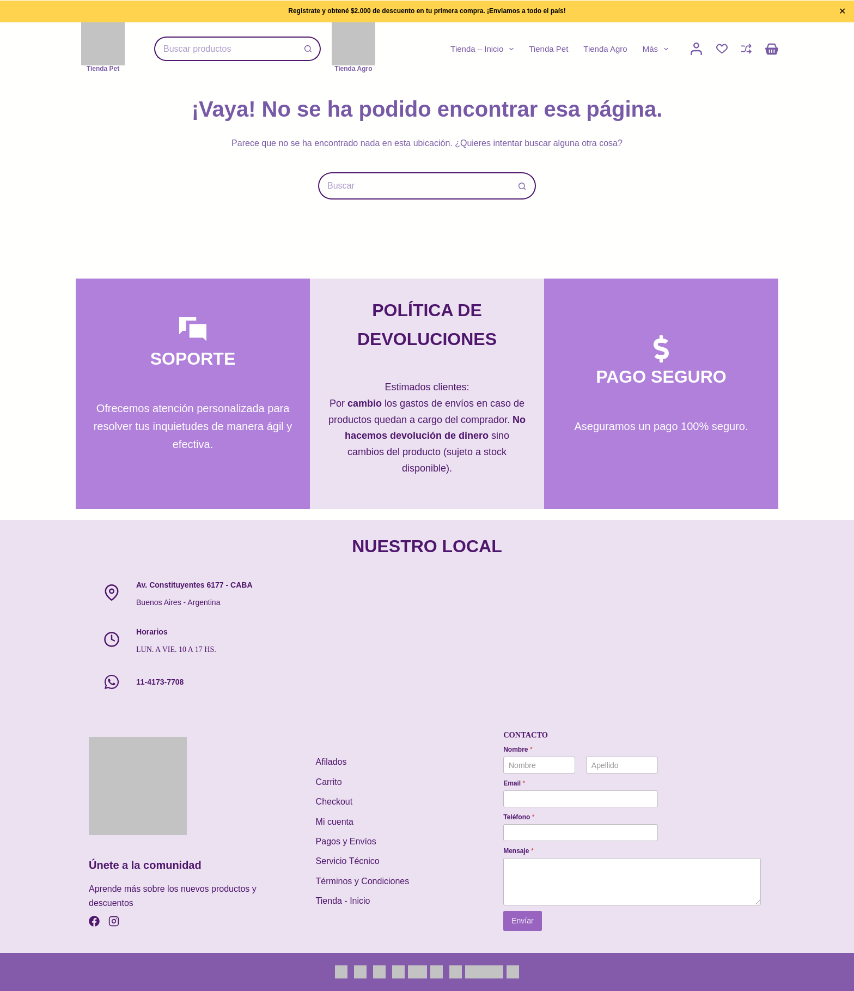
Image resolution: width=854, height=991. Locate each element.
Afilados (331, 761)
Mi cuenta (334, 821)
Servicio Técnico (348, 861)
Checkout (334, 801)
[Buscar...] (225, 49)
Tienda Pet (548, 48)
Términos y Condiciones (363, 881)
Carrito (329, 782)
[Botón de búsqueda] (308, 49)
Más (658, 49)
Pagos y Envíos (346, 841)
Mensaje (518, 851)
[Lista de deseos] (722, 49)
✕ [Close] (842, 11)
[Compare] (746, 49)
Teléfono (518, 817)
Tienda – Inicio (484, 49)
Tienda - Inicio (343, 900)
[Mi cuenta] (696, 49)
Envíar (522, 920)
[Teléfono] (580, 832)
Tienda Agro (605, 48)
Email (514, 783)
